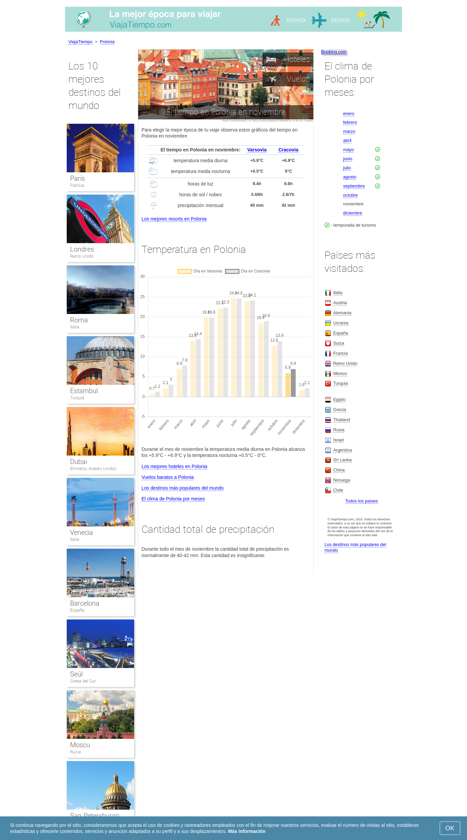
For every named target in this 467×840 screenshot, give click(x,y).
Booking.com (333, 51)
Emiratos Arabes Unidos (93, 468)
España (77, 610)
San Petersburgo (94, 816)
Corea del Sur (83, 681)
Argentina (342, 450)
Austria (340, 302)
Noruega (341, 480)
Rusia (75, 751)
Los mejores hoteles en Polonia (174, 466)
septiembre (354, 186)
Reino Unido (81, 256)
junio (347, 158)
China (339, 469)
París (77, 178)
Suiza (338, 343)
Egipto (339, 399)
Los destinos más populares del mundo (183, 488)
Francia (77, 185)
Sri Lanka (342, 459)
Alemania (342, 312)
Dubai (78, 462)
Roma (79, 320)
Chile (338, 490)
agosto (349, 176)
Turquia (77, 397)
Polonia (107, 41)
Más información (247, 831)
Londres (82, 249)
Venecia (81, 532)
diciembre (352, 212)
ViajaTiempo (80, 41)
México (340, 373)
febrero (350, 122)
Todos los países (361, 500)
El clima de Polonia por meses (173, 498)
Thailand (341, 419)
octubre (350, 195)
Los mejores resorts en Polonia (174, 219)
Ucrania (340, 322)
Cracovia (288, 149)
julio (347, 167)
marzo (349, 131)
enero (348, 113)
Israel (338, 439)
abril (347, 140)
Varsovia (257, 149)
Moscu (80, 745)
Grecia (339, 409)
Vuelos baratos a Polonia (168, 477)
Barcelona (84, 603)
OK (450, 828)
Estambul (84, 391)
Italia (74, 326)
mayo (348, 149)
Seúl (76, 674)
